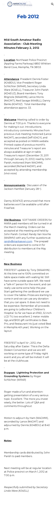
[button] (3, 4)
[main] (28, 16)
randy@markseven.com (18, 241)
